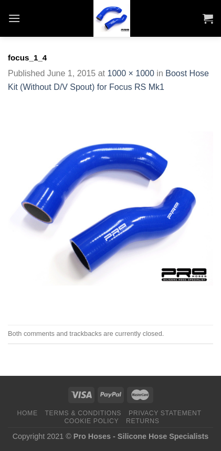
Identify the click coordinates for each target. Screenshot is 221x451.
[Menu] (14, 18)
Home (27, 413)
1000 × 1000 (130, 73)
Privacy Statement (165, 413)
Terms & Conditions (83, 413)
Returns (142, 421)
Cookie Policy (91, 421)
